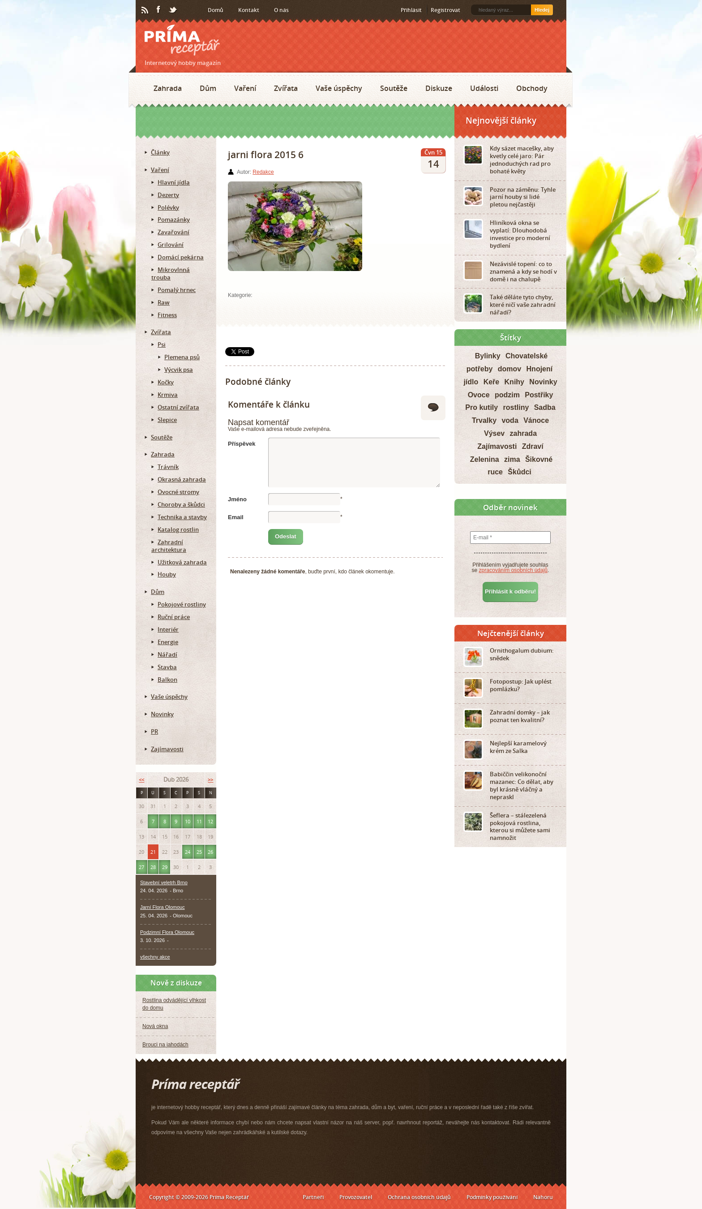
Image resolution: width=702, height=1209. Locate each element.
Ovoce (479, 395)
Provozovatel (355, 1197)
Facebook (159, 10)
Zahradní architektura (168, 546)
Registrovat (445, 10)
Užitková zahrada (182, 562)
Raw (164, 302)
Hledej (542, 10)
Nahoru (543, 1197)
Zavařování (173, 232)
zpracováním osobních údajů (513, 570)
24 (187, 851)
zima (512, 459)
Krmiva (168, 395)
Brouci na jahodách (165, 1044)
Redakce (263, 172)
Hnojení (539, 369)
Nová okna (155, 1026)
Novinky (162, 714)
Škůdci (519, 472)
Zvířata (286, 88)
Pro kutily (481, 407)
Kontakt (248, 10)
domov (509, 369)
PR (154, 731)
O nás (281, 10)
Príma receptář (182, 40)
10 (187, 821)
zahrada (523, 433)
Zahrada (168, 88)
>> (210, 779)
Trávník (168, 467)
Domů (215, 10)
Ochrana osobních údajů (419, 1197)
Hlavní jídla (174, 182)
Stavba (167, 667)
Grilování (171, 245)
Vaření (245, 88)
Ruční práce (174, 617)
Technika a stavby (182, 517)
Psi (162, 344)
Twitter (173, 10)
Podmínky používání (492, 1197)
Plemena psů (182, 357)
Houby (167, 574)
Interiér (168, 629)
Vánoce (536, 420)
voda (509, 420)
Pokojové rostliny (182, 604)
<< (141, 779)
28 (153, 867)
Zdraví (533, 446)
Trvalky (484, 420)
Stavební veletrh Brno (164, 882)
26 (210, 851)
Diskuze (438, 88)
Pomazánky (174, 219)
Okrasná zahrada (182, 479)
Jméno (237, 499)
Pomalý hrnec (177, 290)
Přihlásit (411, 10)
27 (141, 867)
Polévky (168, 207)
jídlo (470, 382)
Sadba (545, 407)
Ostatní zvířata (178, 407)
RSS (145, 10)
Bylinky (488, 356)
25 (199, 851)
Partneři (313, 1197)
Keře (492, 382)
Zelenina (484, 459)
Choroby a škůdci (181, 504)
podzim (507, 395)
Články (160, 152)
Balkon (167, 679)
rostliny (516, 407)
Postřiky (539, 395)
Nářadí (167, 654)
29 (164, 867)
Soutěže (393, 88)
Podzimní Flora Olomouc (167, 932)
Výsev (494, 433)
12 (210, 821)
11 (199, 821)
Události (484, 88)
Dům (208, 88)
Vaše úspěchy (339, 88)
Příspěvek (241, 443)
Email (236, 517)
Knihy (514, 382)
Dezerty (168, 195)
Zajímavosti (167, 749)
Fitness (167, 315)
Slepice (167, 420)
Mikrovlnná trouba (170, 273)
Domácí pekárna (181, 257)
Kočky (166, 382)
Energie (168, 642)
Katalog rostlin (178, 529)
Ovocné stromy (178, 492)
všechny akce (155, 956)
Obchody (532, 88)
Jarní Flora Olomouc (162, 907)
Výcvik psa (178, 370)
